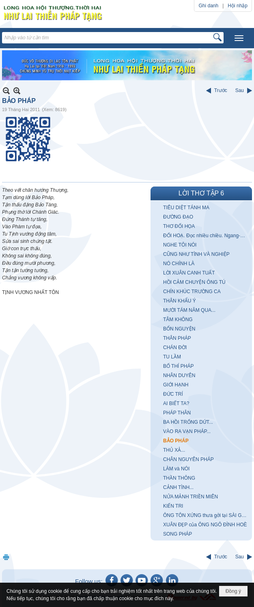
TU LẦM (172, 357)
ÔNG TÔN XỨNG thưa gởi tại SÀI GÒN (206, 515)
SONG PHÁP (177, 534)
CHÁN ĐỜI (175, 347)
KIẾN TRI (173, 506)
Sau (239, 90)
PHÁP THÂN (177, 413)
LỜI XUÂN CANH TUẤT (189, 273)
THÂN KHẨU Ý (179, 301)
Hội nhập (238, 6)
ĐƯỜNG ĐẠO (178, 217)
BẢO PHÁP (176, 441)
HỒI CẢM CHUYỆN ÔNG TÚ (194, 282)
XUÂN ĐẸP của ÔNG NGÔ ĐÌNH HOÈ (205, 525)
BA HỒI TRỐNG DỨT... (188, 422)
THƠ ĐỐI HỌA (179, 226)
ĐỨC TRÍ (173, 394)
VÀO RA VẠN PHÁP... (187, 431)
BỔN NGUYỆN (179, 329)
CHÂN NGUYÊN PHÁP (188, 459)
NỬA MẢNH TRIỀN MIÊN (190, 497)
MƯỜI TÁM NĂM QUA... (189, 310)
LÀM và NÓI (176, 469)
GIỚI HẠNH (175, 385)
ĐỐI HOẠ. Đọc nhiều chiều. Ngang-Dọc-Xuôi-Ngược (206, 235)
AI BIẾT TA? (176, 403)
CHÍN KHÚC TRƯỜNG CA (192, 291)
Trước (220, 90)
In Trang (6, 557)
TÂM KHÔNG (178, 319)
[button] (239, 38)
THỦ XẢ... (174, 450)
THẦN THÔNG (179, 478)
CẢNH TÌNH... (178, 487)
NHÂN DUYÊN (179, 375)
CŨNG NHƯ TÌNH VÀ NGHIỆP (196, 254)
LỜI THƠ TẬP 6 (201, 193)
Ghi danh (208, 6)
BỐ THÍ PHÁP (178, 366)
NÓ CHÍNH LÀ (178, 263)
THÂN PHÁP (177, 338)
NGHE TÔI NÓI (179, 245)
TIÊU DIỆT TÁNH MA (186, 207)
